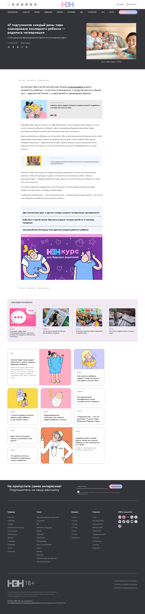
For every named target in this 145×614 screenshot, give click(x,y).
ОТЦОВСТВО (92, 12)
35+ (38, 524)
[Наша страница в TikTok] (123, 522)
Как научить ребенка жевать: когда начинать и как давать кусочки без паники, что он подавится (88, 378)
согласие (85, 492)
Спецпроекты (97, 524)
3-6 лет (73, 531)
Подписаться (115, 486)
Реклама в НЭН (98, 521)
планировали (75, 87)
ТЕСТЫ (111, 12)
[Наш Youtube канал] (13, 4)
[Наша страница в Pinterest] (35, 4)
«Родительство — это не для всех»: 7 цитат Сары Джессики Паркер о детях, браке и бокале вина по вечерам (89, 419)
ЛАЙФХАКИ (48, 12)
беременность (44, 80)
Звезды (39, 551)
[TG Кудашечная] (123, 517)
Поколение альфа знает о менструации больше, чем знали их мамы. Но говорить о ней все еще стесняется (22, 334)
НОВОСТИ (26, 12)
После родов (12, 531)
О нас (94, 517)
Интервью (11, 545)
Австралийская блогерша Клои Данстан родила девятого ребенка (55, 230)
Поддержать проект (128, 12)
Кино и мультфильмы (44, 545)
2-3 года (74, 527)
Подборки (46, 329)
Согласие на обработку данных (125, 584)
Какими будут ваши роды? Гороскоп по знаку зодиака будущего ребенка (23, 362)
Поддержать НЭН (99, 534)
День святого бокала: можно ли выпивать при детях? (21, 438)
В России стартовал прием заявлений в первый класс (89, 332)
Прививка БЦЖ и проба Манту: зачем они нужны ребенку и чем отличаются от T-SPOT (87, 441)
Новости (12, 329)
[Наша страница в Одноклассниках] (26, 4)
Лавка (120, 4)
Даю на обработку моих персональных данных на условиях (98, 493)
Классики (40, 555)
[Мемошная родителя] (127, 517)
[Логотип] (68, 4)
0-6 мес (22, 80)
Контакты (95, 538)
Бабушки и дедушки (44, 527)
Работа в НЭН (97, 527)
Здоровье (40, 534)
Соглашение (97, 541)
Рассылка (131, 4)
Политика (95, 548)
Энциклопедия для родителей (48, 517)
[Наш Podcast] (135, 522)
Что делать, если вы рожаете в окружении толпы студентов (20, 458)
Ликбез (79, 372)
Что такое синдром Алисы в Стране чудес (121, 332)
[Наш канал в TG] (119, 517)
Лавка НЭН (96, 531)
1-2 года (74, 524)
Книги (39, 548)
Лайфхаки (80, 391)
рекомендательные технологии (53, 603)
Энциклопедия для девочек (47, 558)
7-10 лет (74, 534)
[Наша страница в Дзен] (17, 4)
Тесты (10, 548)
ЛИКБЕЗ (37, 12)
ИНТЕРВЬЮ (71, 12)
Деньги (39, 531)
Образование (41, 541)
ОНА (103, 12)
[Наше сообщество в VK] (22, 4)
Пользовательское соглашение (125, 581)
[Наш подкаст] (119, 526)
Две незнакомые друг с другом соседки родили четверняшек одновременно (61, 213)
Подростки (75, 538)
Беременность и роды (16, 527)
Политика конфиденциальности (125, 588)
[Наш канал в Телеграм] (31, 4)
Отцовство (40, 521)
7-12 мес (74, 521)
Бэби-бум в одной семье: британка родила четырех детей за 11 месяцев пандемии (58, 221)
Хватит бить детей (43, 562)
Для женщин (12, 534)
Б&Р (81, 12)
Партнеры (11, 551)
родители (32, 80)
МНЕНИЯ (60, 12)
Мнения (111, 329)
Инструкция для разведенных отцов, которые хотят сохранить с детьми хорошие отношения (88, 399)
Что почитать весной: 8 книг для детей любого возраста (54, 332)
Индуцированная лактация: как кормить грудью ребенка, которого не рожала (55, 417)
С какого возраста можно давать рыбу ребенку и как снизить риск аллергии (22, 417)
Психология (41, 538)
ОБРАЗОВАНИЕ (13, 12)
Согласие (95, 545)
